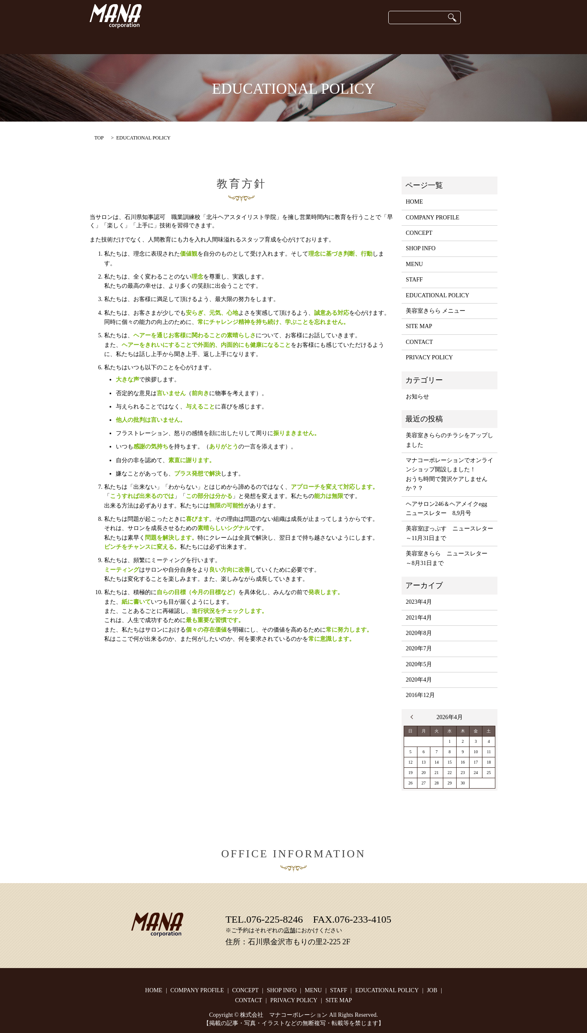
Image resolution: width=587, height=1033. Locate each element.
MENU (414, 264)
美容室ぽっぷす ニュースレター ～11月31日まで (450, 533)
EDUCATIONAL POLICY (380, 41)
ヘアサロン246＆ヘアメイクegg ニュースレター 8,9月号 (449, 508)
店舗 (289, 930)
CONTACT (464, 41)
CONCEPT (139, 41)
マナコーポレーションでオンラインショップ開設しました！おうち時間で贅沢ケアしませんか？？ (449, 474)
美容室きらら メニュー (436, 311)
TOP (99, 138)
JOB (431, 41)
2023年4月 (419, 602)
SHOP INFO (249, 41)
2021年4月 (419, 618)
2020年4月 (419, 680)
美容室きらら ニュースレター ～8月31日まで (449, 558)
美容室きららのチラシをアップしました (449, 440)
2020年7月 (419, 648)
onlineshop (291, 41)
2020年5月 (419, 664)
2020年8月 (419, 633)
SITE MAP (419, 326)
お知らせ (417, 396)
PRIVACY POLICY (429, 357)
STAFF (326, 41)
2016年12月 (420, 695)
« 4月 (413, 717)
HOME (103, 41)
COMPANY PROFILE (194, 41)
